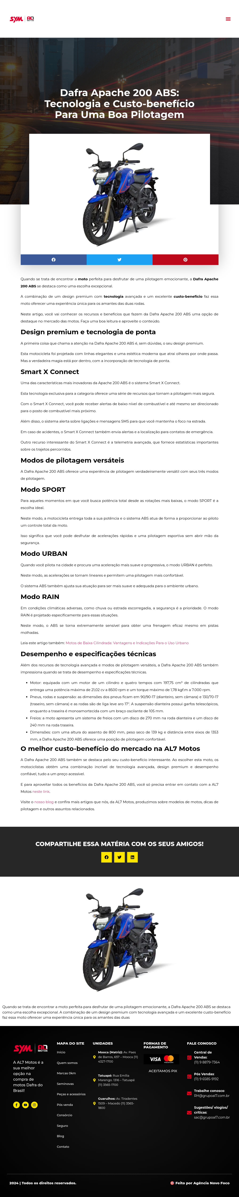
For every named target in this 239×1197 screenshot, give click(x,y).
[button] (228, 19)
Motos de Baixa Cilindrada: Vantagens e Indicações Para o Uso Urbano (127, 643)
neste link (41, 791)
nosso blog (44, 802)
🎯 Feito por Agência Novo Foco (200, 1183)
